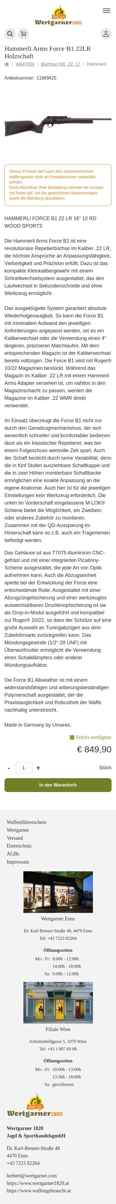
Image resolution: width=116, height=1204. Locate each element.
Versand (15, 838)
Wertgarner (18, 830)
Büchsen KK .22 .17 (60, 64)
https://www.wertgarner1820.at (38, 1183)
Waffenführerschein (26, 822)
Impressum (18, 862)
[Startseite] (6, 64)
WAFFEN (25, 64)
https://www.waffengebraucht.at (39, 1190)
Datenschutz (19, 846)
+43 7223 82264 (61, 938)
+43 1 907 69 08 (61, 1049)
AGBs (13, 854)
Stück (105, 767)
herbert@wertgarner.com (32, 1175)
